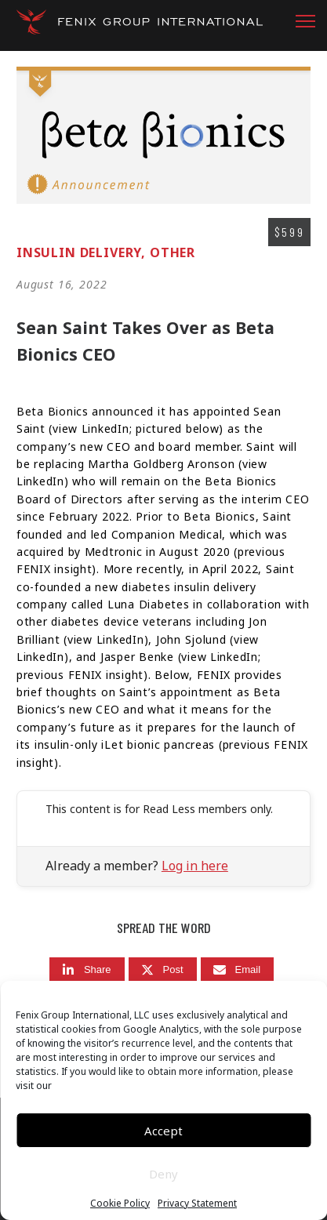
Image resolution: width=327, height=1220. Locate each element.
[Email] (238, 969)
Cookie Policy (120, 1203)
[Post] (162, 969)
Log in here (195, 865)
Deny (163, 1174)
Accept (163, 1130)
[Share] (87, 969)
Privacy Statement (197, 1203)
